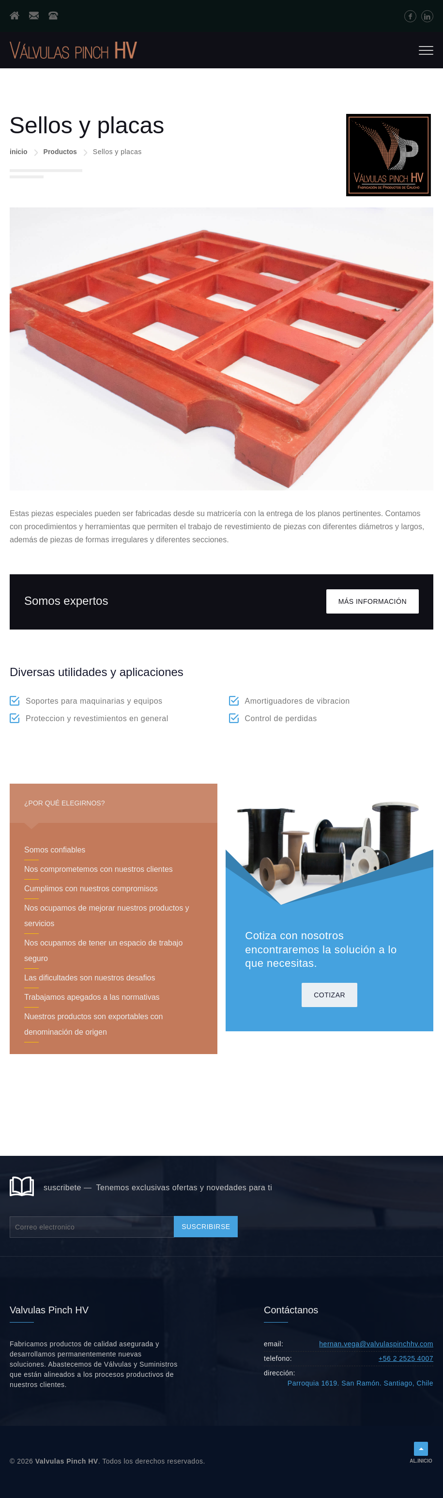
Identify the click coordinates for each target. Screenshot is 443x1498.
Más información (372, 601)
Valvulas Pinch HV (66, 1461)
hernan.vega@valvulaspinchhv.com (376, 1344)
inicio (19, 152)
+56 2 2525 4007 (406, 1358)
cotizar (329, 995)
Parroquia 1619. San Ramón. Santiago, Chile (360, 1383)
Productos (60, 152)
